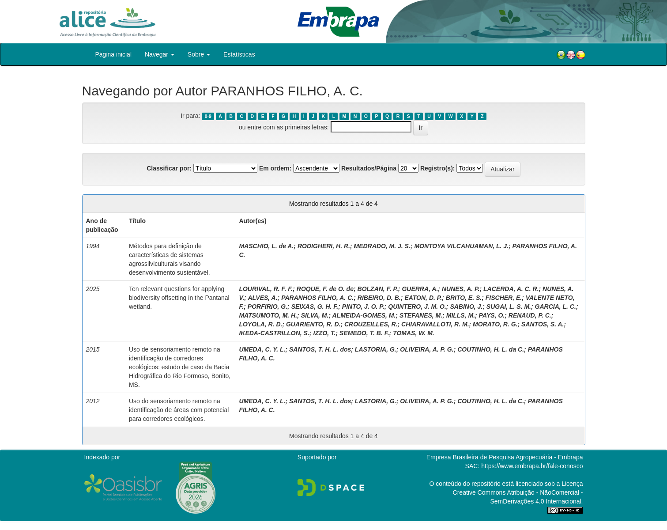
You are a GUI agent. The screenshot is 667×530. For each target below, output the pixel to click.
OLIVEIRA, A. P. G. (426, 349)
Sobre (199, 54)
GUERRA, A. (420, 288)
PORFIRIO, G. (267, 306)
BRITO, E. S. (464, 297)
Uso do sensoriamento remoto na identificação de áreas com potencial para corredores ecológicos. (179, 410)
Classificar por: (169, 168)
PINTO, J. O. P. (363, 306)
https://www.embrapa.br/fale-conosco (532, 465)
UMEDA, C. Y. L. (262, 349)
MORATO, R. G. (495, 324)
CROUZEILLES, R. (371, 324)
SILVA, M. (315, 315)
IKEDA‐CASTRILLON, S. (274, 333)
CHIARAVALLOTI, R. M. (435, 324)
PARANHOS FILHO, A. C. (317, 297)
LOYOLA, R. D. (260, 324)
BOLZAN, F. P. (378, 288)
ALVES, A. (262, 297)
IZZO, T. (324, 333)
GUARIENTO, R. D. (313, 324)
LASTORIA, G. (375, 349)
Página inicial (113, 54)
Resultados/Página (368, 168)
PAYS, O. (492, 315)
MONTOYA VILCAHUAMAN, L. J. (461, 246)
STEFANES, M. (420, 315)
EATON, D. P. (423, 297)
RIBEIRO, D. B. (379, 297)
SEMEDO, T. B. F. (364, 333)
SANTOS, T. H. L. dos (320, 349)
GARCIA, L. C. (555, 306)
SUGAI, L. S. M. (508, 306)
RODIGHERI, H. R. (324, 246)
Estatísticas (239, 54)
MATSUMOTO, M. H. (268, 315)
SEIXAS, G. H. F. (315, 306)
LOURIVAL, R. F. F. (266, 288)
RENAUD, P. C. (530, 315)
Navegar (159, 54)
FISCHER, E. (504, 297)
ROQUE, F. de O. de (325, 288)
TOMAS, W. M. (413, 333)
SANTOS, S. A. (542, 324)
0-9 (208, 116)
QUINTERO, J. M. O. (417, 306)
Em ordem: (275, 168)
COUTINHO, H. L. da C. (490, 349)
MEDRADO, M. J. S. (382, 246)
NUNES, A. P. (461, 288)
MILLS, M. (460, 315)
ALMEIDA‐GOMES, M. (364, 315)
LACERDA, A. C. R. (511, 288)
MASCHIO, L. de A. (266, 246)
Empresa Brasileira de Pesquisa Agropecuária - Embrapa (504, 457)
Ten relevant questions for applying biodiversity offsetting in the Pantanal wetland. (179, 297)
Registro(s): (437, 168)
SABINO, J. (466, 306)
